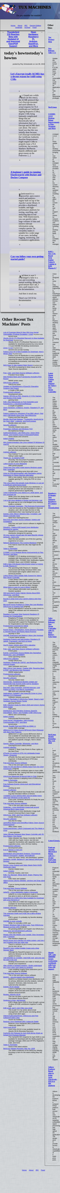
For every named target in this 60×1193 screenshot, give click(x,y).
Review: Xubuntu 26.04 (11, 994)
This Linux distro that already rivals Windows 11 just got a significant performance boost (23, 484)
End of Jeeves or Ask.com (12, 850)
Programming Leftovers (11, 392)
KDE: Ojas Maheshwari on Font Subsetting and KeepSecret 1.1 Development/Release (20, 403)
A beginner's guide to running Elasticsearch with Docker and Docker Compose (26, 175)
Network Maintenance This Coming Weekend (19, 543)
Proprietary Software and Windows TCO (18, 429)
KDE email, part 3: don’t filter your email (17, 1008)
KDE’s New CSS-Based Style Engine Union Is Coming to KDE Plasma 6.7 (52, 260)
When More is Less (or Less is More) (16, 587)
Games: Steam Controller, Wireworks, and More (20, 743)
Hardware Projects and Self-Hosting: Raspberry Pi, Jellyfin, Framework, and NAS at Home (21, 640)
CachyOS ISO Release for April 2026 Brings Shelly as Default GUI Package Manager (23, 1034)
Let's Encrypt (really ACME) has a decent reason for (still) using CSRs (27, 77)
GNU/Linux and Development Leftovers (17, 931)
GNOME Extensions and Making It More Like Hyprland (23, 635)
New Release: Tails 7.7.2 (52, 51)
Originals (18, 27)
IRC (25, 26)
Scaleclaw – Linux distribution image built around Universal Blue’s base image (21, 808)
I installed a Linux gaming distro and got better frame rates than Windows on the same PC (22, 797)
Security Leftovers (9, 425)
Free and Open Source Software (15, 763)
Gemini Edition (35, 26)
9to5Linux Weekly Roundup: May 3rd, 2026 (52, 739)
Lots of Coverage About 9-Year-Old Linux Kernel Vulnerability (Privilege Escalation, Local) (20, 333)
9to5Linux (52, 107)
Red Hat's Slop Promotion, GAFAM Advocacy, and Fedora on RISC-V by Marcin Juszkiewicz (21, 688)
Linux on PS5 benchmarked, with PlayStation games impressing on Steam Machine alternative (22, 474)
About (20, 26)
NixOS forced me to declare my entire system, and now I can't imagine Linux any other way (24, 941)
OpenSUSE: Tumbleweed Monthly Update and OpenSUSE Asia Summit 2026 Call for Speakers (21, 683)
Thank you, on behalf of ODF (13, 458)
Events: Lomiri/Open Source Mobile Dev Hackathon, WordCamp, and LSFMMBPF (22, 654)
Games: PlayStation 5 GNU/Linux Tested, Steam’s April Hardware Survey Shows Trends (23, 700)
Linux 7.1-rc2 (8, 348)
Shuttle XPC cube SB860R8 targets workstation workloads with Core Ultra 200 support (52, 961)
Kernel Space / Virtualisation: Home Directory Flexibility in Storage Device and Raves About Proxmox (23, 631)
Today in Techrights (10, 549)
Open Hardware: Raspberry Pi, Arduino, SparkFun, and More (33, 39)
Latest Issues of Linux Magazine (15, 464)
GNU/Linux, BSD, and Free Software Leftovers (20, 815)
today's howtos (8, 438)
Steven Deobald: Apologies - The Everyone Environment (24, 506)
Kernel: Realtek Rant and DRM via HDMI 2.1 (19, 726)
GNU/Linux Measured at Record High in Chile (20, 776)
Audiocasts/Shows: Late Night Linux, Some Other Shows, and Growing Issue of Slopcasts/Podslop (21, 434)
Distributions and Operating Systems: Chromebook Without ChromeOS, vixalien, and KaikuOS (21, 854)
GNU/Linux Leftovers (11, 383)
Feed (35, 27)
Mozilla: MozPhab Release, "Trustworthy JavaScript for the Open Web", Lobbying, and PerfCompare (23, 420)
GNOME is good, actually (12, 921)
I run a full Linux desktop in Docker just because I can (22, 500)
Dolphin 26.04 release (11, 987)
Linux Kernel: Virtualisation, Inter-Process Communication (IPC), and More (18, 721)
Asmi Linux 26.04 (9, 1027)
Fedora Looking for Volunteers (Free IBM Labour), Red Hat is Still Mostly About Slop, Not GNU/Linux (23, 414)
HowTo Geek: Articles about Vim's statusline (19, 645)
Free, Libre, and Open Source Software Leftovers (21, 373)
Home (13, 26)
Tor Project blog (51, 39)
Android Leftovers (9, 452)
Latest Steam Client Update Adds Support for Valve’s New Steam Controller (52, 382)
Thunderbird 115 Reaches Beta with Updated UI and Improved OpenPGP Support (13, 39)
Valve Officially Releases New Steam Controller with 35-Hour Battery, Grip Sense (52, 627)
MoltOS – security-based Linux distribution (18, 977)
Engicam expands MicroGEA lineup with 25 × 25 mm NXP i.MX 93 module (52, 855)
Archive (27, 27)
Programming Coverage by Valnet (15, 626)
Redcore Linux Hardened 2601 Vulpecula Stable (20, 1021)
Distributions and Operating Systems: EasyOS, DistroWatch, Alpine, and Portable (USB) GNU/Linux (22, 712)
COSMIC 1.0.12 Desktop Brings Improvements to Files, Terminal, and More (53, 121)
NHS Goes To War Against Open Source (18, 365)
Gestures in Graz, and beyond (14, 1000)
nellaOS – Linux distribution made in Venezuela (20, 892)
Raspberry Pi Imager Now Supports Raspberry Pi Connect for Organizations (53, 500)
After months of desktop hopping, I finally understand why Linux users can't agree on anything (22, 966)
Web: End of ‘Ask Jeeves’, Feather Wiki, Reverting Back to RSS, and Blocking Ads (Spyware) (23, 669)
